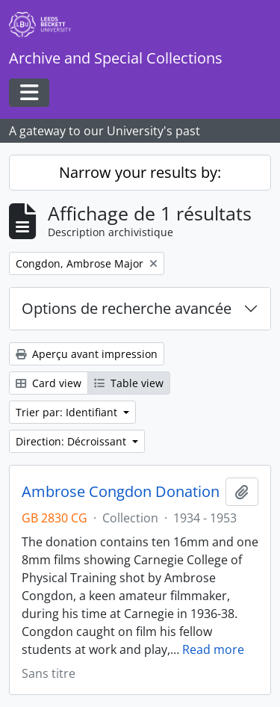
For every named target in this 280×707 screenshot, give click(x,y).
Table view (129, 383)
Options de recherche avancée (126, 308)
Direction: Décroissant (72, 441)
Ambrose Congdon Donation (121, 492)
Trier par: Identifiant (68, 412)
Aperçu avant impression (87, 354)
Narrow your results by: (140, 172)
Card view (48, 383)
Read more (213, 649)
